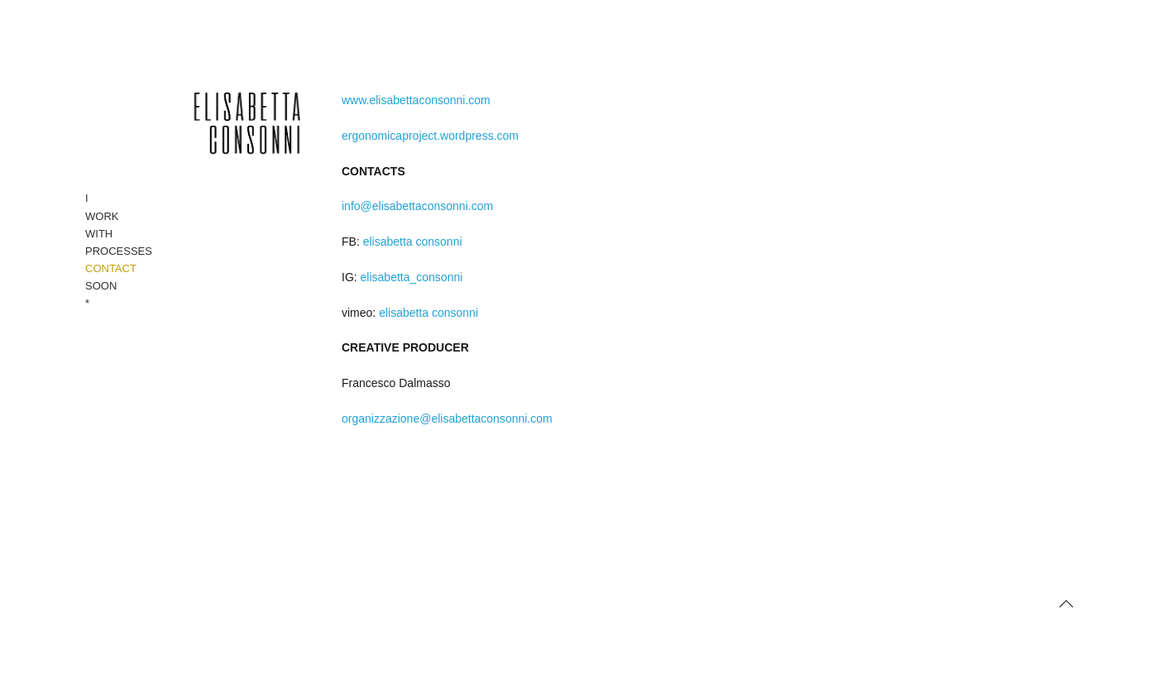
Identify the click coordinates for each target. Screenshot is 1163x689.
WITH (98, 233)
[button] (1066, 604)
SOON (101, 286)
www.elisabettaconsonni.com (416, 100)
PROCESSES (118, 251)
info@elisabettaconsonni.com (417, 206)
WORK (101, 216)
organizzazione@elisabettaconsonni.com (447, 418)
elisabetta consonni (412, 241)
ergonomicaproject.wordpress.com (430, 135)
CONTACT (110, 268)
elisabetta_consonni (412, 277)
